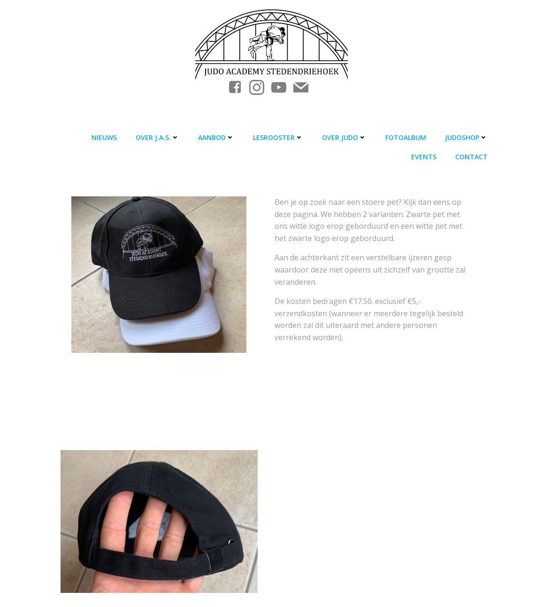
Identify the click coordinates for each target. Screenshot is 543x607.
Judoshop (466, 137)
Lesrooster (278, 137)
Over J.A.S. (157, 137)
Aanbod (216, 137)
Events (423, 156)
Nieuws (104, 137)
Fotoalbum (405, 137)
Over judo (344, 137)
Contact (471, 156)
